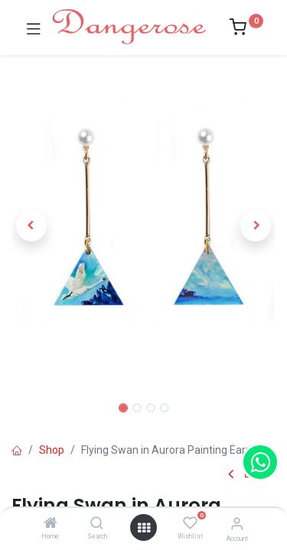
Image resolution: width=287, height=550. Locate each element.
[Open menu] (144, 528)
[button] (31, 226)
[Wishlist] (190, 523)
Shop (51, 450)
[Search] (97, 524)
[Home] (50, 524)
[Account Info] (237, 523)
